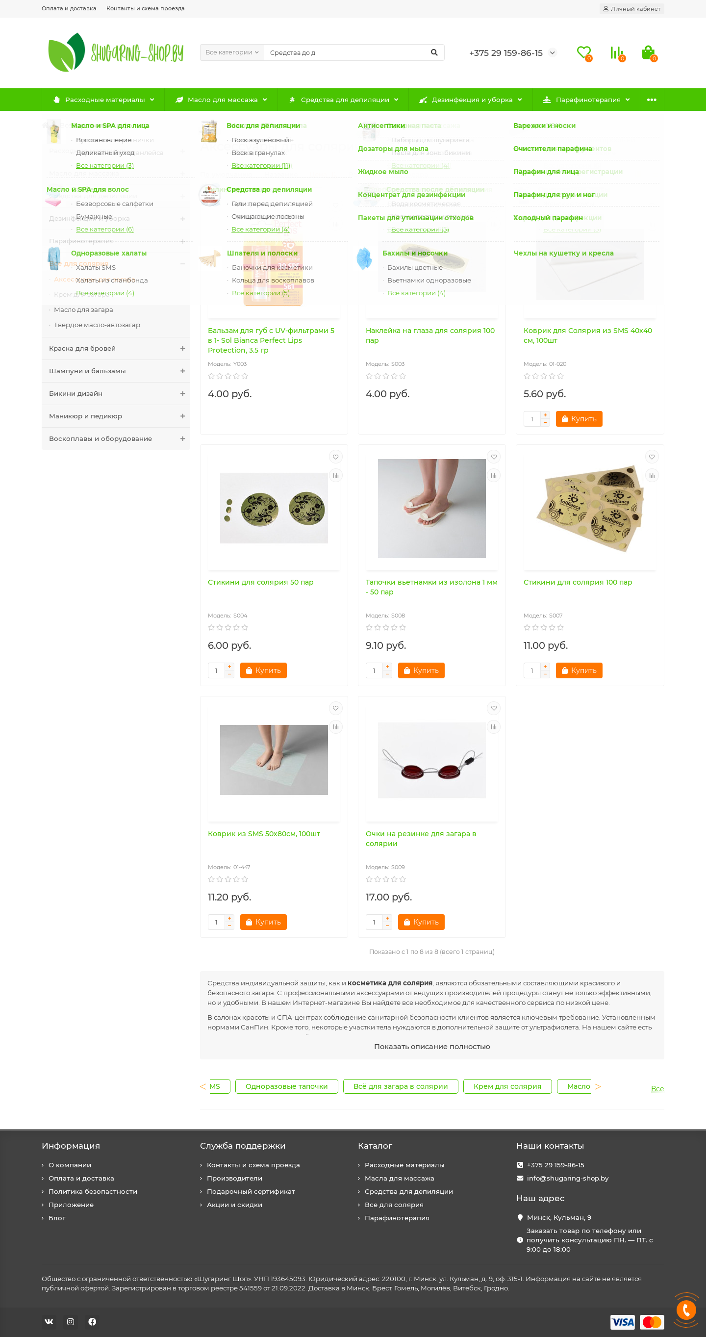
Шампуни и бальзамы (119, 371)
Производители (234, 1178)
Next (587, 1091)
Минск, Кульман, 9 (559, 1217)
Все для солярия (87, 125)
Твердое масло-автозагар (97, 325)
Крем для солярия (508, 1086)
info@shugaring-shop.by (567, 1178)
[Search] (354, 52)
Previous (213, 1091)
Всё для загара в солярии (400, 1086)
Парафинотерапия (582, 99)
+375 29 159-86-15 (555, 1165)
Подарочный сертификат (251, 1191)
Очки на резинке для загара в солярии (421, 838)
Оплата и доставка (69, 8)
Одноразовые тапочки (287, 1086)
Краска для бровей (119, 348)
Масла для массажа (399, 1178)
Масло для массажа (216, 99)
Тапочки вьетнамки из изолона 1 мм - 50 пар (432, 587)
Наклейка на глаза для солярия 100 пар (430, 335)
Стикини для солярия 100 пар (578, 582)
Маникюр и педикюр (119, 416)
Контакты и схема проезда (145, 8)
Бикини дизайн (119, 393)
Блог (57, 1218)
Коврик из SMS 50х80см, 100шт (264, 833)
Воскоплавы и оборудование (119, 438)
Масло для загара (83, 309)
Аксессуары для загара (94, 279)
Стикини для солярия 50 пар (261, 582)
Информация (71, 1146)
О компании (70, 1165)
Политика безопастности (93, 1191)
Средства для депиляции (338, 99)
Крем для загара (82, 294)
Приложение (71, 1204)
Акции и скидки (234, 1204)
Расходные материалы (98, 99)
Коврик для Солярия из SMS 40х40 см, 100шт (588, 335)
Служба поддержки (243, 1146)
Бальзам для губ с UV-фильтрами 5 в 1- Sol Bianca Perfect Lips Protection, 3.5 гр (271, 340)
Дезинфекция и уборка (466, 99)
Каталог (375, 1146)
